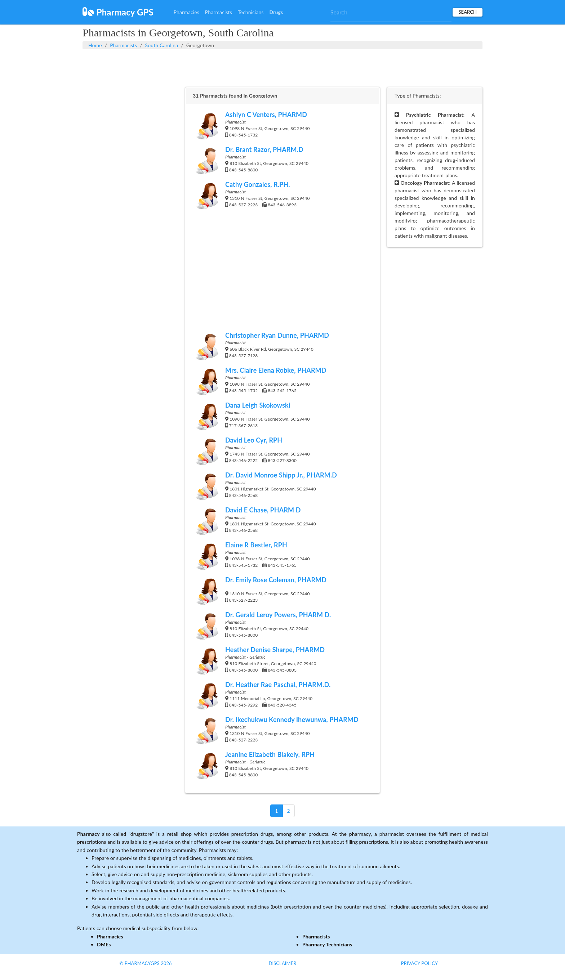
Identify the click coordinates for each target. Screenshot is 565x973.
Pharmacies (186, 12)
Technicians (251, 12)
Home (95, 45)
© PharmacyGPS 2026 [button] (145, 963)
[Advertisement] (282, 67)
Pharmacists (218, 12)
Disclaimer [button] (282, 963)
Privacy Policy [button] (419, 963)
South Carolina (161, 45)
